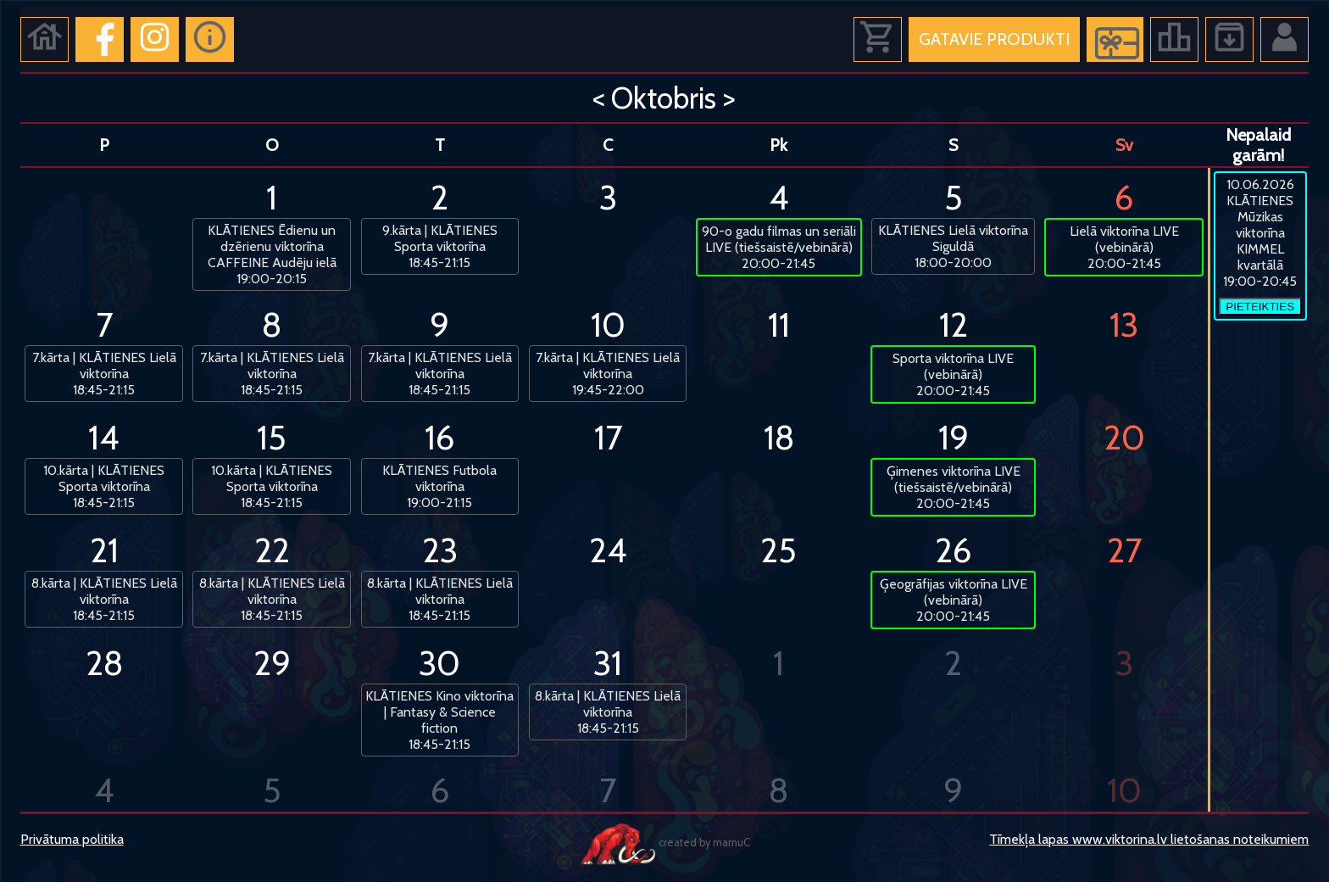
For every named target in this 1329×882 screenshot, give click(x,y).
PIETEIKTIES (1260, 306)
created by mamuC (664, 842)
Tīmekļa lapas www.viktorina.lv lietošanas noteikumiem (1149, 839)
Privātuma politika (72, 839)
